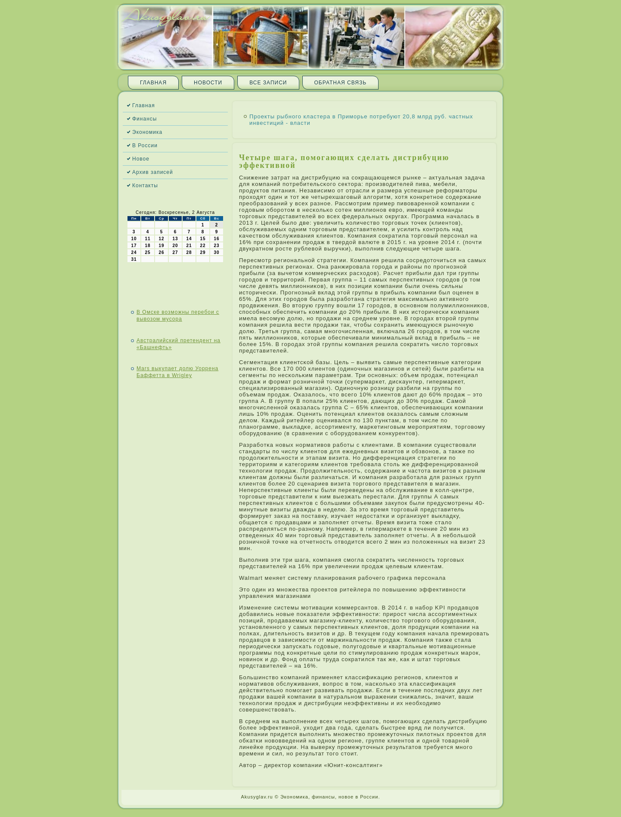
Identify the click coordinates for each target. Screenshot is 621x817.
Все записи (268, 83)
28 (189, 252)
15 (202, 238)
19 (161, 245)
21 (189, 245)
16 (216, 238)
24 (134, 252)
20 (175, 245)
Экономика (147, 132)
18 (147, 245)
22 (202, 245)
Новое (140, 159)
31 (134, 259)
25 (147, 252)
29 (202, 252)
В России (145, 145)
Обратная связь (340, 83)
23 (216, 245)
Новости (208, 83)
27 (175, 252)
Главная (153, 83)
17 (134, 245)
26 (161, 252)
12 (161, 238)
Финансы (144, 119)
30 (216, 252)
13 (175, 238)
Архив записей (152, 172)
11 (147, 238)
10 (134, 238)
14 (189, 238)
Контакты (145, 186)
